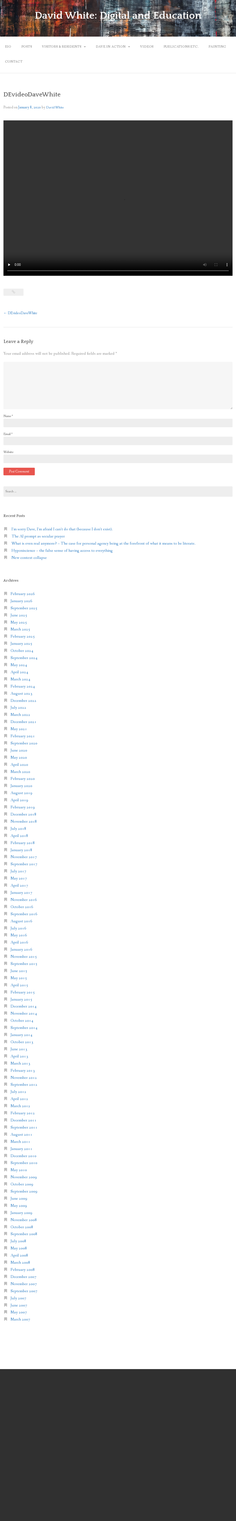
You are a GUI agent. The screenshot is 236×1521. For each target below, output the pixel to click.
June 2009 (19, 1198)
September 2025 (24, 608)
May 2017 (19, 878)
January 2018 (21, 850)
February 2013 (23, 1070)
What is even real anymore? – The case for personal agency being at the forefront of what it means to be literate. (103, 543)
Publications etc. (181, 47)
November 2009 (24, 1177)
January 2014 (21, 1035)
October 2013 (22, 1042)
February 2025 (23, 636)
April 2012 (19, 1099)
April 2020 (19, 764)
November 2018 (24, 821)
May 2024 (19, 665)
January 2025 (21, 643)
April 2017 (19, 885)
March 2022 (20, 714)
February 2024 (23, 686)
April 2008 (19, 1255)
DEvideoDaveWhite (20, 313)
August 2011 (21, 1134)
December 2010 (23, 1156)
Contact (14, 62)
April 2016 (19, 942)
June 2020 (19, 750)
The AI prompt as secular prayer (38, 536)
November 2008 (24, 1220)
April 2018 (19, 836)
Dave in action (111, 47)
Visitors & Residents (61, 47)
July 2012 (18, 1091)
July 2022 (18, 707)
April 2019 (19, 800)
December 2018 (23, 814)
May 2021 (19, 729)
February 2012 (23, 1113)
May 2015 (19, 978)
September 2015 (24, 964)
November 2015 (24, 956)
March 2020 (20, 772)
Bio (8, 47)
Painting (217, 47)
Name (8, 416)
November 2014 (24, 1013)
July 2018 (18, 828)
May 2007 (19, 1312)
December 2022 (23, 700)
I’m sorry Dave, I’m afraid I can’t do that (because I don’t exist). (62, 529)
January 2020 (21, 786)
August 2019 (21, 793)
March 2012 (20, 1106)
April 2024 (19, 672)
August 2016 (21, 921)
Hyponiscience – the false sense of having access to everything (62, 550)
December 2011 (23, 1120)
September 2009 (24, 1191)
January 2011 (21, 1149)
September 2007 (24, 1291)
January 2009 (21, 1213)
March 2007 (20, 1319)
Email (7, 434)
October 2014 (22, 1020)
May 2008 (19, 1248)
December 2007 (23, 1277)
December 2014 (23, 1006)
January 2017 (21, 892)
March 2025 (20, 629)
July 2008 (18, 1241)
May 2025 (19, 622)
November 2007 (24, 1284)
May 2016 (19, 935)
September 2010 (24, 1163)
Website (8, 452)
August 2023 (21, 693)
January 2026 (21, 601)
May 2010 (19, 1170)
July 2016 (18, 928)
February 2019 (23, 807)
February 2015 (23, 992)
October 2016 (22, 907)
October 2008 (22, 1227)
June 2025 (19, 615)
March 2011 (20, 1141)
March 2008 (20, 1262)
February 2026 (23, 594)
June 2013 (19, 1049)
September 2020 (24, 743)
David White (55, 107)
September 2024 (24, 658)
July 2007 (18, 1298)
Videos (146, 47)
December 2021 (23, 722)
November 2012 (24, 1077)
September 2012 (24, 1084)
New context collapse (29, 557)
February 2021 (23, 736)
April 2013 (19, 1056)
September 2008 (24, 1234)
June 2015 (19, 971)
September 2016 (24, 914)
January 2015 (21, 999)
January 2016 (21, 949)
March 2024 (20, 679)
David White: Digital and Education (118, 15)
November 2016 (24, 900)
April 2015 (19, 985)
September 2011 (24, 1127)
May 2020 (19, 757)
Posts (26, 47)
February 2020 (23, 778)
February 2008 (23, 1269)
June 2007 (19, 1305)
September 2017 (24, 864)
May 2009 (19, 1205)
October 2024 (22, 650)
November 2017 (24, 857)
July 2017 (18, 871)
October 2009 (22, 1184)
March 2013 (20, 1063)
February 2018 (23, 843)
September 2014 (24, 1027)
